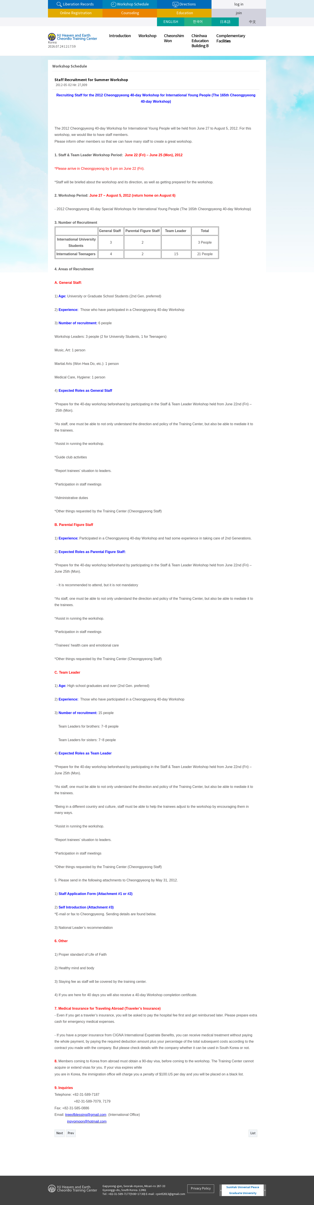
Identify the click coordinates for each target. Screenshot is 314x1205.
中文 (252, 22)
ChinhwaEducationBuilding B (200, 41)
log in (238, 4)
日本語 (225, 22)
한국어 (198, 22)
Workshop (147, 36)
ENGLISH (170, 22)
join (239, 13)
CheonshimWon (174, 38)
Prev (71, 1133)
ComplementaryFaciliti (230, 38)
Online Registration (75, 13)
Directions (184, 4)
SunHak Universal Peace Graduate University (242, 1190)
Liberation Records (75, 4)
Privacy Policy (201, 1188)
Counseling (129, 13)
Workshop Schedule (130, 4)
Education (184, 13)
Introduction (120, 36)
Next (59, 1133)
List (253, 1133)
